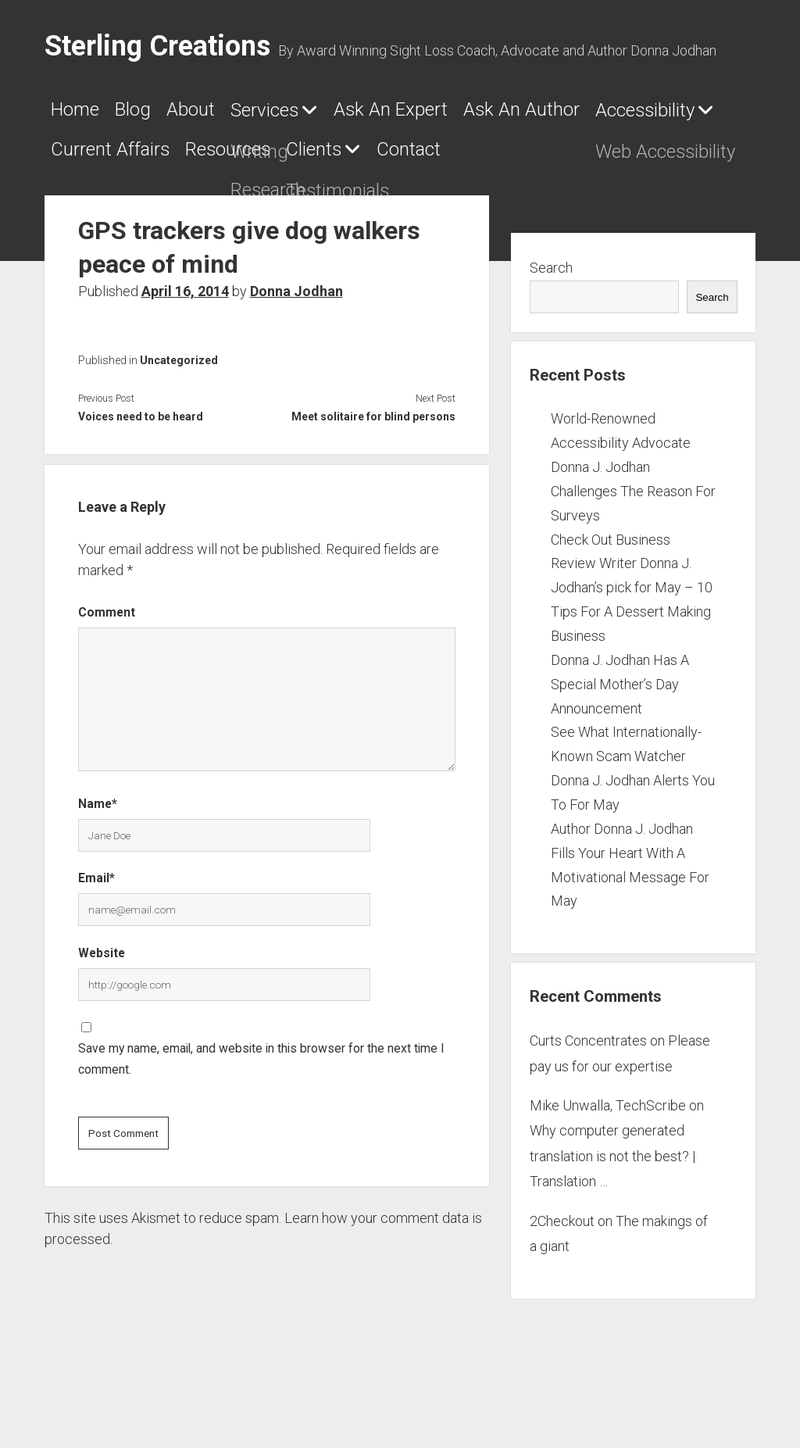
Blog (164, 115)
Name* (97, 860)
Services (346, 115)
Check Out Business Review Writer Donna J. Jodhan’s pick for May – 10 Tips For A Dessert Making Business (631, 644)
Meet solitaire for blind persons (373, 474)
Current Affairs (492, 160)
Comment (106, 670)
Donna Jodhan (296, 349)
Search (551, 325)
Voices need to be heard (140, 474)
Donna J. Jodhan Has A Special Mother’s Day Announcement (620, 741)
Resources (652, 160)
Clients (88, 206)
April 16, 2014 (185, 349)
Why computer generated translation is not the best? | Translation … (612, 1213)
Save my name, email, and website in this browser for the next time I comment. (261, 1117)
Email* (96, 935)
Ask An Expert (515, 115)
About (244, 115)
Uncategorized (179, 418)
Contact (217, 205)
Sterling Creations (157, 46)
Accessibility (295, 161)
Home (83, 115)
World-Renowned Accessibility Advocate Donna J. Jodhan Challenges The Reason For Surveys (633, 524)
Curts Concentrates (588, 1098)
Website (101, 1010)
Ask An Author (128, 160)
